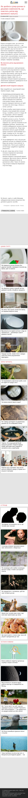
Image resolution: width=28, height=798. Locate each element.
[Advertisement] (14, 182)
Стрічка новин (20, 210)
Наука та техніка (13, 16)
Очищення (7, 205)
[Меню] (25, 2)
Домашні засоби (15, 205)
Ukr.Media (16, 59)
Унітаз (22, 205)
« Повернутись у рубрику (8, 210)
